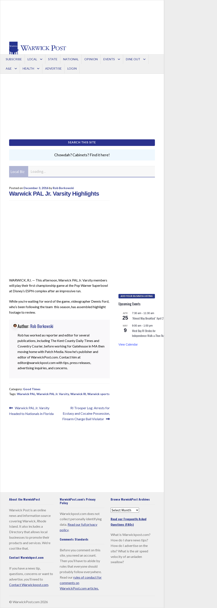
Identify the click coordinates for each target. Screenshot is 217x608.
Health (28, 68)
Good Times (31, 389)
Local (32, 59)
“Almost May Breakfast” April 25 (148, 318)
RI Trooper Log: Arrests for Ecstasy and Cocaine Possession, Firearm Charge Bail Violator (86, 413)
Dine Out (133, 59)
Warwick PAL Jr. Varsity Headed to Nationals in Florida (31, 410)
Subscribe (14, 59)
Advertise (53, 68)
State (52, 59)
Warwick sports (98, 394)
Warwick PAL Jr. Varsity (52, 394)
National (71, 59)
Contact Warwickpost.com (28, 585)
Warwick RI (78, 394)
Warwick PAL (26, 394)
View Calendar (128, 344)
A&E (9, 68)
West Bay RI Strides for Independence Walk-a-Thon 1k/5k (149, 333)
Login (72, 68)
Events (109, 59)
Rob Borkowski (63, 188)
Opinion (91, 59)
